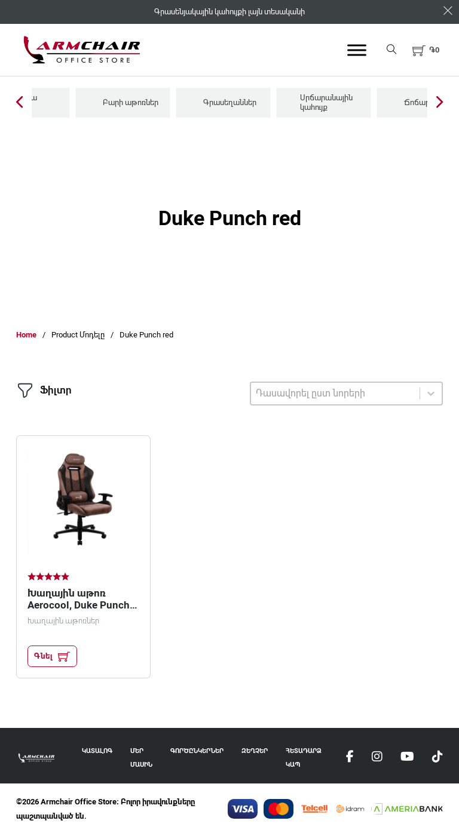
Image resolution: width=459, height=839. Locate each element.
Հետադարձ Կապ (304, 758)
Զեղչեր (254, 751)
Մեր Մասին (141, 758)
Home (26, 334)
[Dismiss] (448, 11)
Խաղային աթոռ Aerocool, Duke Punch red (78, 605)
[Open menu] (357, 50)
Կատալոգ (97, 751)
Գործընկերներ (197, 751)
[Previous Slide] (19, 103)
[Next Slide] (439, 103)
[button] (426, 50)
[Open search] (392, 50)
